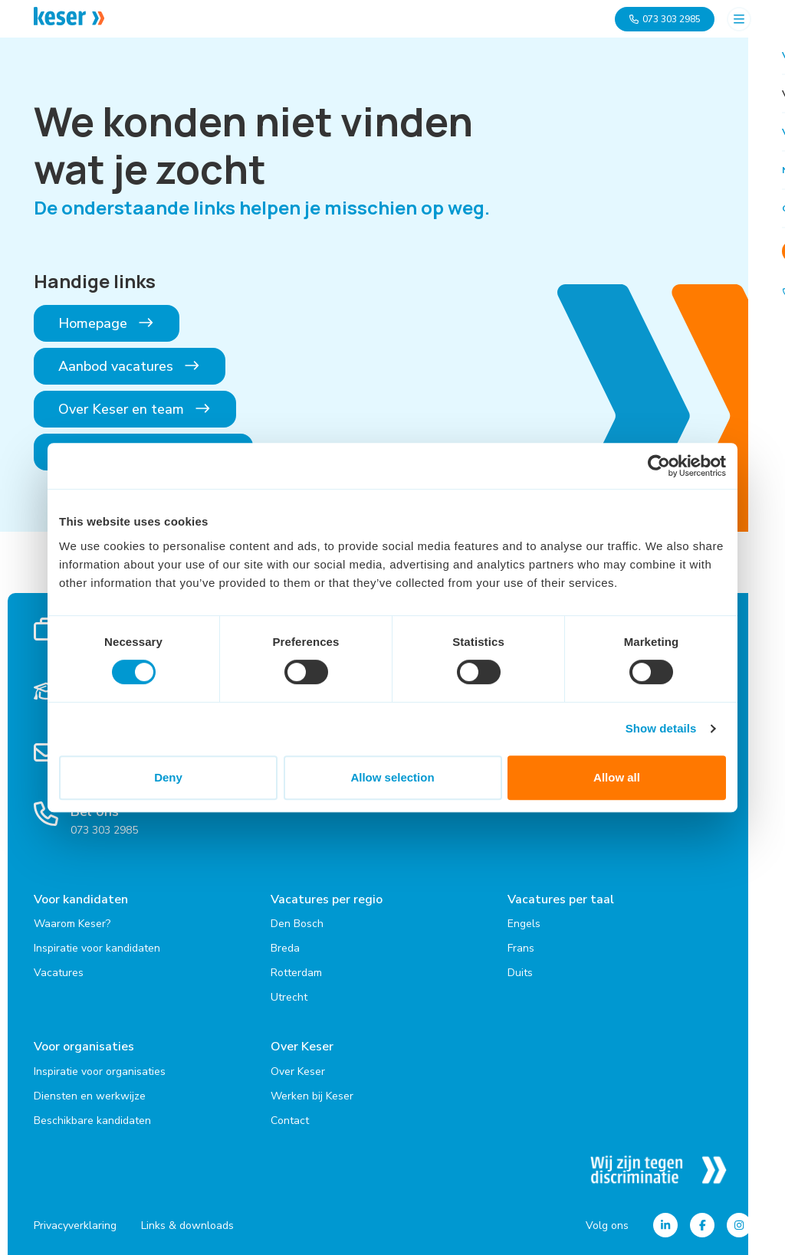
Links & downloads (187, 1224)
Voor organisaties (84, 1046)
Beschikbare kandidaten (92, 1119)
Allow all (616, 777)
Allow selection (392, 777)
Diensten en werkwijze (90, 1095)
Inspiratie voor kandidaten (97, 948)
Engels (523, 923)
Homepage (106, 323)
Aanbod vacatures (129, 366)
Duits (520, 972)
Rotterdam (296, 972)
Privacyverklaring (75, 1224)
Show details (661, 728)
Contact (290, 1119)
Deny (168, 777)
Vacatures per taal (560, 899)
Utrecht (289, 997)
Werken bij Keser (312, 1095)
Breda (285, 948)
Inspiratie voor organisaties (100, 1070)
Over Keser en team (135, 409)
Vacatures (59, 972)
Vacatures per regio (327, 899)
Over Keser (302, 1046)
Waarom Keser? (72, 923)
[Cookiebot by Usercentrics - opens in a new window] (659, 465)
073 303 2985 (665, 19)
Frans (520, 948)
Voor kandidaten (81, 899)
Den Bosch (297, 923)
